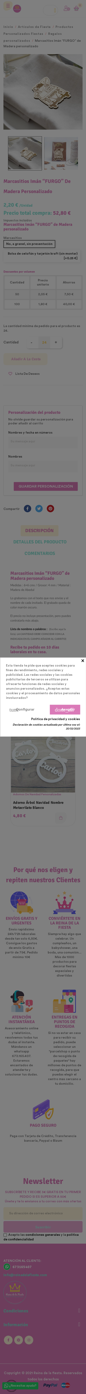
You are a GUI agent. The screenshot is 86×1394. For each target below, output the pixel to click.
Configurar (21, 710)
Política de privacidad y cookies (55, 719)
